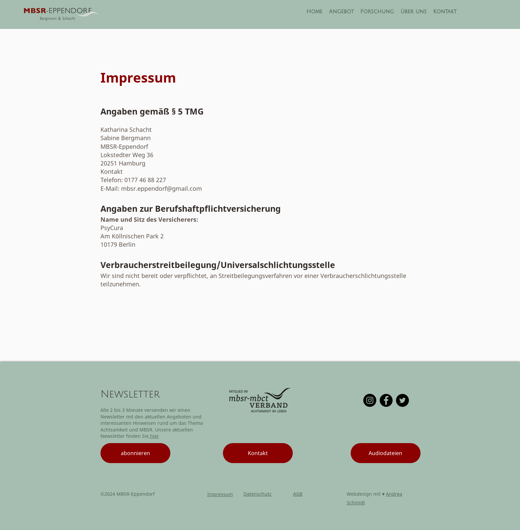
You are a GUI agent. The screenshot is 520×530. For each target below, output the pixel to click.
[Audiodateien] (386, 453)
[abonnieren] (135, 453)
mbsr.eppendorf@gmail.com (161, 188)
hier (154, 436)
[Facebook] (386, 400)
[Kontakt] (258, 453)
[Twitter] (402, 400)
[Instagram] (369, 400)
